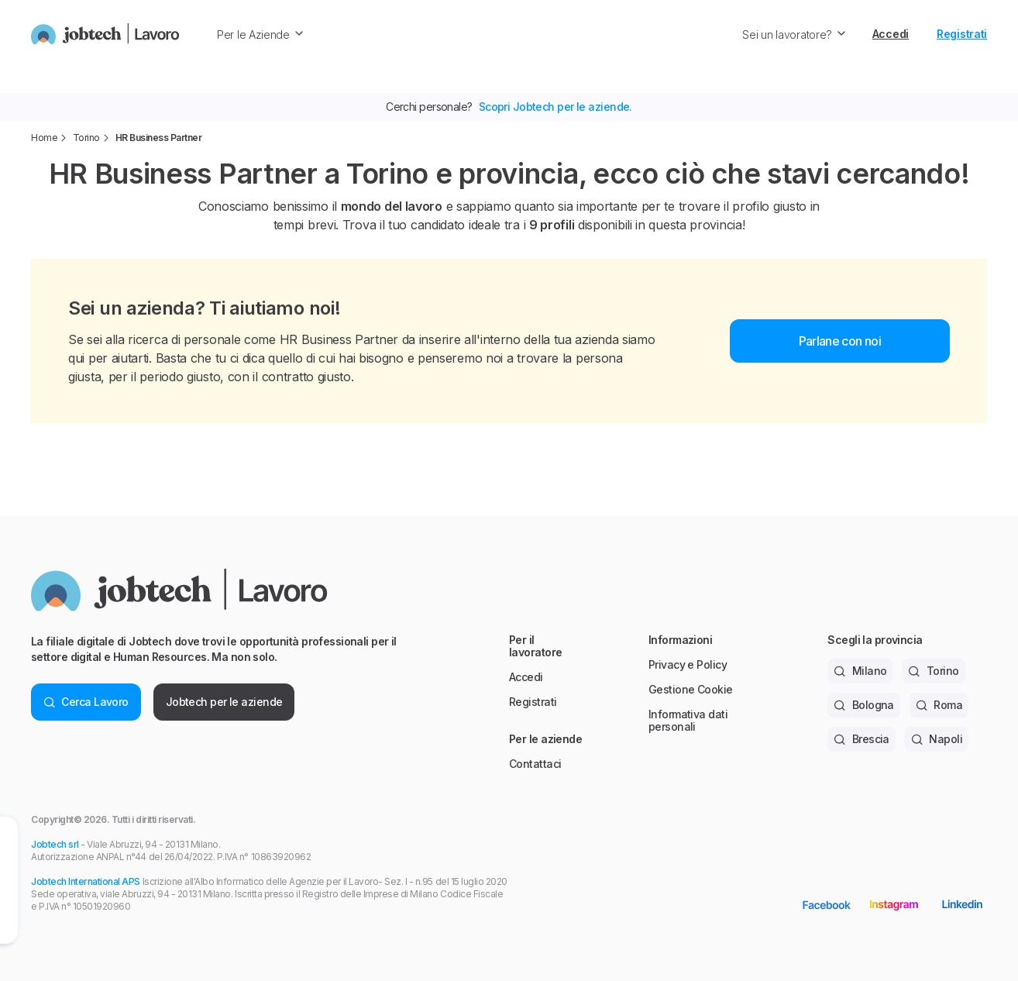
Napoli (936, 738)
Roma (939, 704)
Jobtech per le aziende (224, 701)
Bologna (864, 704)
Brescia (861, 738)
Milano (860, 670)
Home (44, 137)
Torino (86, 137)
